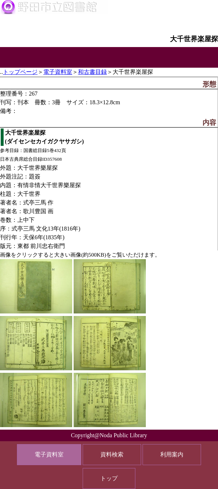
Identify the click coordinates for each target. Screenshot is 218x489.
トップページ (20, 72)
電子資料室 (57, 72)
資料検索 (111, 454)
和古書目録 (92, 72)
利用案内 (171, 454)
